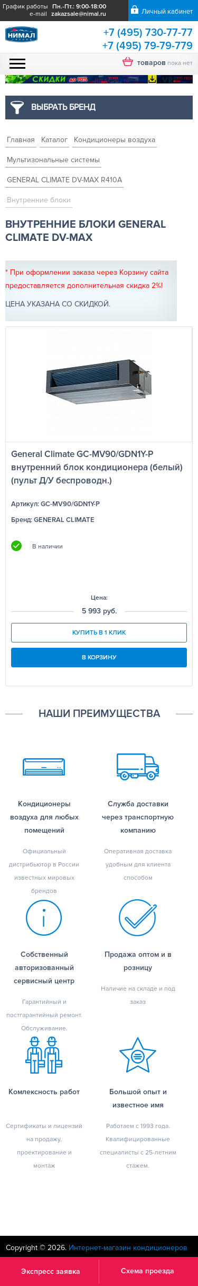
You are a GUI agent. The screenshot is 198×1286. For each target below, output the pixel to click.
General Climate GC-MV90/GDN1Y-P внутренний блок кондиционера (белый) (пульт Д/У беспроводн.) (97, 467)
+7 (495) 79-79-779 (147, 46)
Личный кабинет (167, 11)
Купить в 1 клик (99, 633)
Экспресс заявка (50, 1271)
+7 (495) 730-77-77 (148, 32)
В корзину (99, 657)
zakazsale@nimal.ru (78, 14)
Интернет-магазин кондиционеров (128, 1247)
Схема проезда (147, 1270)
